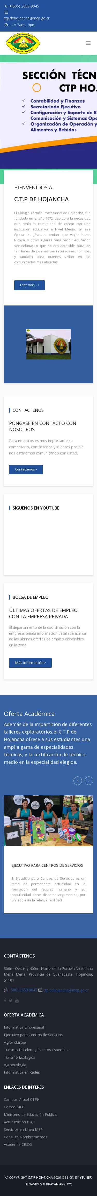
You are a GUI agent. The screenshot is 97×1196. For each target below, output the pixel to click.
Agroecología (15, 1064)
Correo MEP (14, 1106)
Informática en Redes (22, 1072)
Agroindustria (15, 1042)
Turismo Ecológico (19, 1057)
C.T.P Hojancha (40, 1177)
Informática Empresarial (24, 1027)
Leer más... (29, 284)
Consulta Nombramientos (25, 1136)
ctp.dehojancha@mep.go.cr (26, 18)
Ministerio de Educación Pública (30, 1114)
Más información (30, 662)
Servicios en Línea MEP (23, 1129)
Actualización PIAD (19, 1121)
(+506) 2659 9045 (22, 990)
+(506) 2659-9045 (24, 6)
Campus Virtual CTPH (22, 1099)
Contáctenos (26, 469)
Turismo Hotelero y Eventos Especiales (36, 1049)
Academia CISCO (18, 1144)
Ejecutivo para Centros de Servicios (33, 1034)
